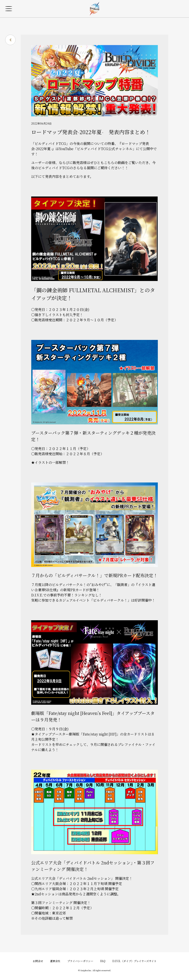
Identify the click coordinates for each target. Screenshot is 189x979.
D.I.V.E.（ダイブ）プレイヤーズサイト (134, 961)
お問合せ (38, 961)
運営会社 (55, 961)
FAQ (102, 961)
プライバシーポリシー (80, 961)
